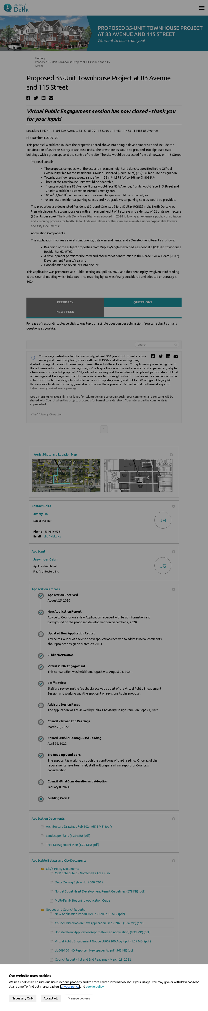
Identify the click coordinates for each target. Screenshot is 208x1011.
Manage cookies (79, 998)
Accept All (51, 998)
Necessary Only (23, 998)
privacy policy (70, 986)
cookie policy (95, 986)
